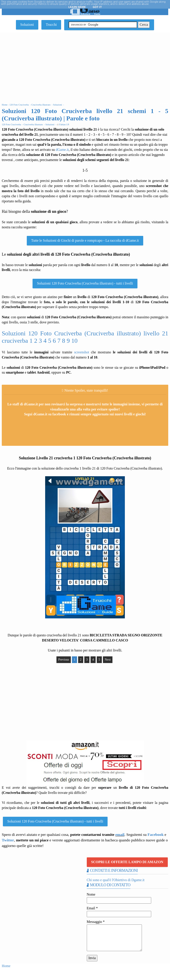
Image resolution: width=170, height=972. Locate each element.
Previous (63, 659)
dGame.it (62, 149)
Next (108, 659)
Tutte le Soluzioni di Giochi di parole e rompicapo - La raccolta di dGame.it (85, 240)
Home (6, 966)
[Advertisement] (85, 66)
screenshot (81, 352)
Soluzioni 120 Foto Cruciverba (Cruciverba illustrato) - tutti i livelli (85, 283)
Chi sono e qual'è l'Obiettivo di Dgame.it (116, 880)
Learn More (77, 7)
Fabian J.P (64, 124)
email (119, 834)
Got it (97, 7)
